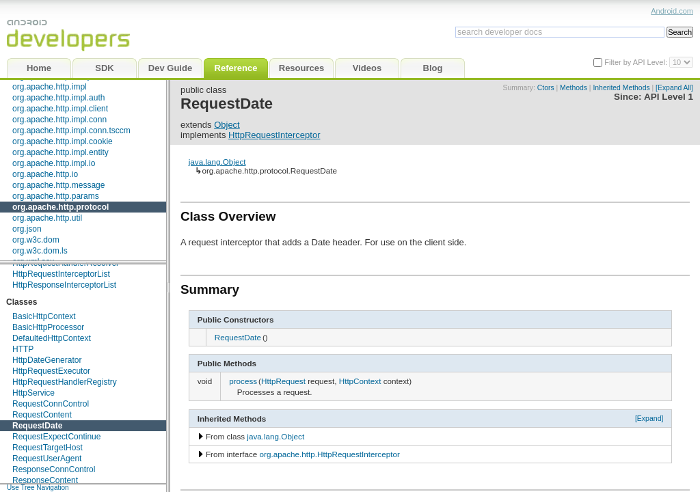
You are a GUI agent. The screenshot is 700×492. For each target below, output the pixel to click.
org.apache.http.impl (49, 87)
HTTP (22, 349)
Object (227, 125)
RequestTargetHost (47, 447)
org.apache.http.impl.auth (58, 97)
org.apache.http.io (45, 174)
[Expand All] (674, 88)
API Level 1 (668, 97)
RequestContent (42, 415)
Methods (573, 88)
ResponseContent (45, 480)
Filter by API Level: (636, 62)
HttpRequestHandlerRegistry (64, 382)
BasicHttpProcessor (48, 327)
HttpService (33, 393)
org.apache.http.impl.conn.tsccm (71, 130)
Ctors (545, 88)
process (243, 381)
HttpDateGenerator (46, 360)
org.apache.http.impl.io (53, 163)
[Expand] (649, 418)
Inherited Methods (621, 88)
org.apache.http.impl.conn (59, 119)
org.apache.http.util (47, 218)
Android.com (672, 11)
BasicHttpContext (44, 316)
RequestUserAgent (46, 458)
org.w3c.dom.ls (40, 251)
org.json (27, 229)
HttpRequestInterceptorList (61, 274)
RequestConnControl (50, 404)
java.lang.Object (217, 161)
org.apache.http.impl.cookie (62, 141)
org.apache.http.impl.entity (60, 152)
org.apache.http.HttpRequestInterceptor (330, 454)
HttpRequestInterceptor (274, 135)
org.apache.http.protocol (60, 207)
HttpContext (360, 381)
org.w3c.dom (35, 240)
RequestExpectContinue (56, 436)
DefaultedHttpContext (51, 338)
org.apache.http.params (55, 196)
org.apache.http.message (58, 185)
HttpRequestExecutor (51, 371)
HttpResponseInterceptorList (64, 285)
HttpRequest (283, 381)
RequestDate (37, 425)
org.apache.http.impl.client (60, 108)
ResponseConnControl (53, 469)
